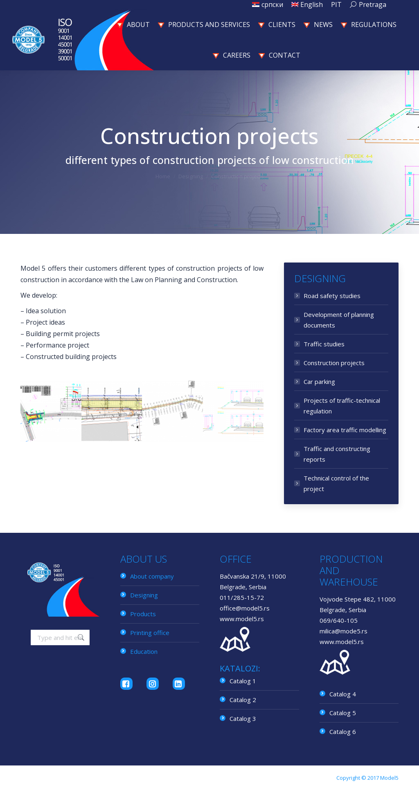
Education (144, 651)
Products (143, 614)
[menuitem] (267, 4)
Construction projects (334, 363)
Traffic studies (324, 344)
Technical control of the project (336, 483)
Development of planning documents (339, 319)
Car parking (319, 381)
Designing (144, 595)
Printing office (149, 632)
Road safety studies (332, 296)
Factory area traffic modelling (345, 430)
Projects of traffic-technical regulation (342, 405)
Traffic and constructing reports (337, 453)
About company (152, 576)
